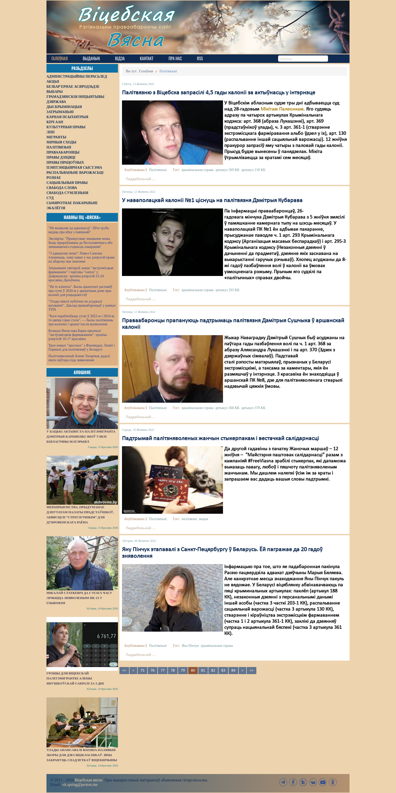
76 (153, 671)
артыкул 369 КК (227, 170)
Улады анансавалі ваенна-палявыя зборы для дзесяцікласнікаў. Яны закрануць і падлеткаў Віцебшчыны (81, 755)
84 (233, 671)
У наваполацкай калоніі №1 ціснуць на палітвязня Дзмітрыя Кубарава (212, 201)
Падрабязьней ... (140, 179)
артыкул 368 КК (227, 408)
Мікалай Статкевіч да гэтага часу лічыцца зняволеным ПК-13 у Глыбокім (79, 598)
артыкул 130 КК (253, 170)
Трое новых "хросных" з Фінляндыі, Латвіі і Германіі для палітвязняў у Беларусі (81, 347)
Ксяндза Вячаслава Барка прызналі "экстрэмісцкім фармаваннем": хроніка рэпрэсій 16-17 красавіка (77, 335)
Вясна (135, 39)
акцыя (203, 519)
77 (163, 671)
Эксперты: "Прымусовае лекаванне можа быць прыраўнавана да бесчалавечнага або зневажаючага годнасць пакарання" (80, 243)
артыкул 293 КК (227, 290)
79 (183, 671)
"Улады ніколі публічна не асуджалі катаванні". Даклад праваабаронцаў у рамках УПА (82, 305)
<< (124, 671)
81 (203, 671)
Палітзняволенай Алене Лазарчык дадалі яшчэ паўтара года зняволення (79, 358)
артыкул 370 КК (253, 408)
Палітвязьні (158, 170)
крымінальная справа (197, 170)
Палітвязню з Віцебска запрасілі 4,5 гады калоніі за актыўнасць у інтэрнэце (218, 93)
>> (252, 671)
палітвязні (189, 519)
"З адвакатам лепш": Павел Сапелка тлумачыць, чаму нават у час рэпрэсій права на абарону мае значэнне (81, 257)
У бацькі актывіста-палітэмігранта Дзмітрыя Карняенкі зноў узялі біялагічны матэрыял (80, 436)
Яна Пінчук (190, 646)
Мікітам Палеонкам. (283, 109)
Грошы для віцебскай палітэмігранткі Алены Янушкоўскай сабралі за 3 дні (75, 678)
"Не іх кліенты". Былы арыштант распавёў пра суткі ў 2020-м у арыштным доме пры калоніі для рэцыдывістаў (80, 291)
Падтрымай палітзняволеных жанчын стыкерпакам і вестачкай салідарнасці (220, 439)
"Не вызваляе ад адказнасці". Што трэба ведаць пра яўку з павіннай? (78, 230)
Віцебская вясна (88, 780)
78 (173, 671)
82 (213, 671)
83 (223, 671)
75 (142, 671)
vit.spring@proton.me (80, 784)
